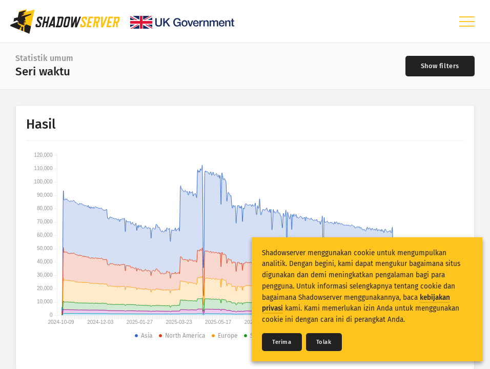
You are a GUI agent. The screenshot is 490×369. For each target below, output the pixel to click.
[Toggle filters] (440, 66)
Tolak (324, 342)
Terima (282, 342)
